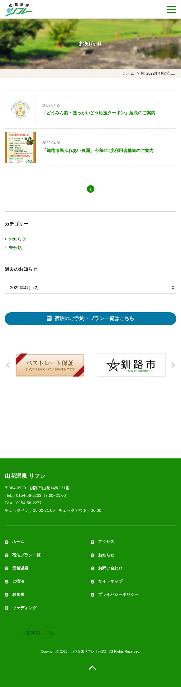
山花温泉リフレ (38, 633)
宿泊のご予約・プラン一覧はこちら (94, 318)
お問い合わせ (110, 568)
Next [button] (173, 365)
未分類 (15, 247)
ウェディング (24, 607)
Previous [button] (8, 365)
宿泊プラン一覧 (26, 555)
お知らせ (17, 238)
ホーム (18, 541)
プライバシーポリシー (118, 594)
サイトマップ (110, 581)
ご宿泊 (18, 581)
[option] (50, 365)
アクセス (106, 541)
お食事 (18, 594)
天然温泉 (20, 568)
